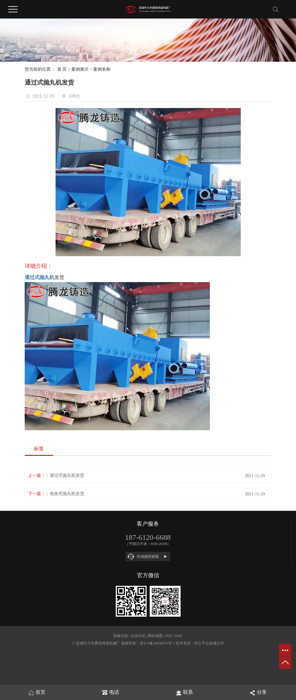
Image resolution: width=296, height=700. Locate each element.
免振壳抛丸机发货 (67, 493)
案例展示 (80, 69)
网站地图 (155, 636)
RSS (168, 636)
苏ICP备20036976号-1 (157, 643)
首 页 (62, 69)
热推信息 (120, 636)
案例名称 (101, 69)
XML (179, 636)
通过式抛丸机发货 (67, 475)
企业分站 (138, 636)
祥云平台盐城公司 (209, 643)
